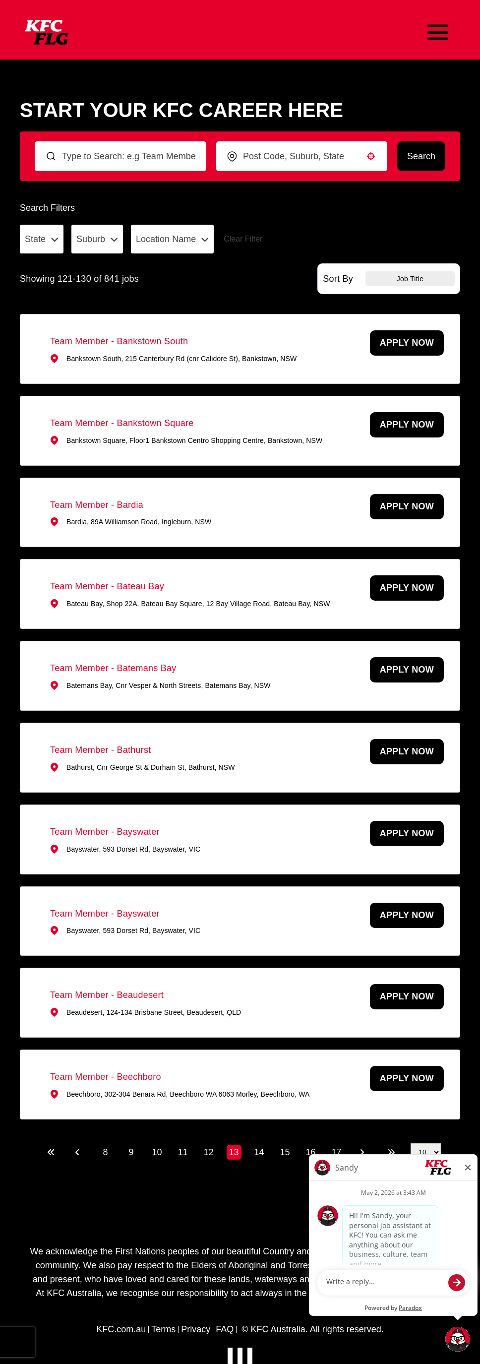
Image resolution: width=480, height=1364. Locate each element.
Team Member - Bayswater (105, 832)
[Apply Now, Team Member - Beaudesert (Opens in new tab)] (407, 996)
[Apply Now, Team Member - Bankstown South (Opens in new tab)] (407, 343)
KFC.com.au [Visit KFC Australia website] (121, 1329)
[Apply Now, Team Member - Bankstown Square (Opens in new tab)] (407, 424)
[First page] (51, 1152)
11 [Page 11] (182, 1152)
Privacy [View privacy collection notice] (195, 1329)
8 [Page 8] (105, 1152)
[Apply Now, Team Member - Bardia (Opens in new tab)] (407, 506)
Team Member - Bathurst (100, 750)
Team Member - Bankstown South (119, 341)
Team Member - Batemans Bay (113, 668)
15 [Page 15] (285, 1152)
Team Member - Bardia (96, 505)
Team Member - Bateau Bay (107, 586)
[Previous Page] (79, 1152)
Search (421, 156)
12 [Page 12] (208, 1152)
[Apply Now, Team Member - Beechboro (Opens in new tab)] (407, 1078)
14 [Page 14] (259, 1152)
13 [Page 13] (234, 1152)
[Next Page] (363, 1152)
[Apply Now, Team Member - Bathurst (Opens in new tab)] (407, 751)
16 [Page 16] (310, 1152)
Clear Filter (243, 239)
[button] (371, 156)
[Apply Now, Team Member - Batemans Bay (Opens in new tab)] (407, 669)
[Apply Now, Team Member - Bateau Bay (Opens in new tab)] (407, 588)
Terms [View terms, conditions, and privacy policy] (163, 1329)
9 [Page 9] (130, 1152)
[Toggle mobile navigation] (438, 32)
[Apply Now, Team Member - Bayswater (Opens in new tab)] (407, 833)
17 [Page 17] (336, 1152)
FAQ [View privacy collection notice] (225, 1329)
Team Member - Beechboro (105, 1077)
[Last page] (391, 1152)
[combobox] (301, 156)
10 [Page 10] (157, 1152)
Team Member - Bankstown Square (122, 423)
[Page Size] (426, 1152)
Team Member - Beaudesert (107, 995)
